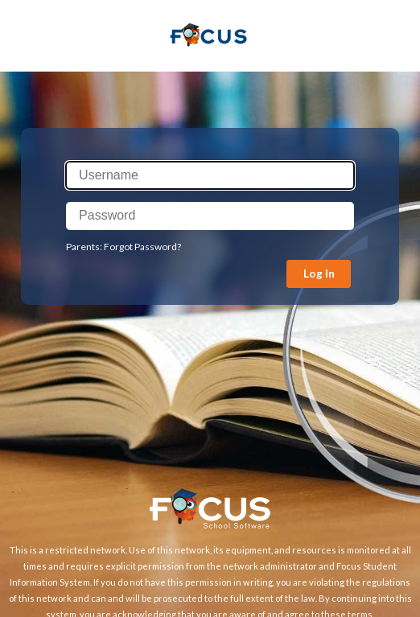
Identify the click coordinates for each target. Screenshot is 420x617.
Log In (319, 273)
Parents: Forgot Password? (123, 247)
